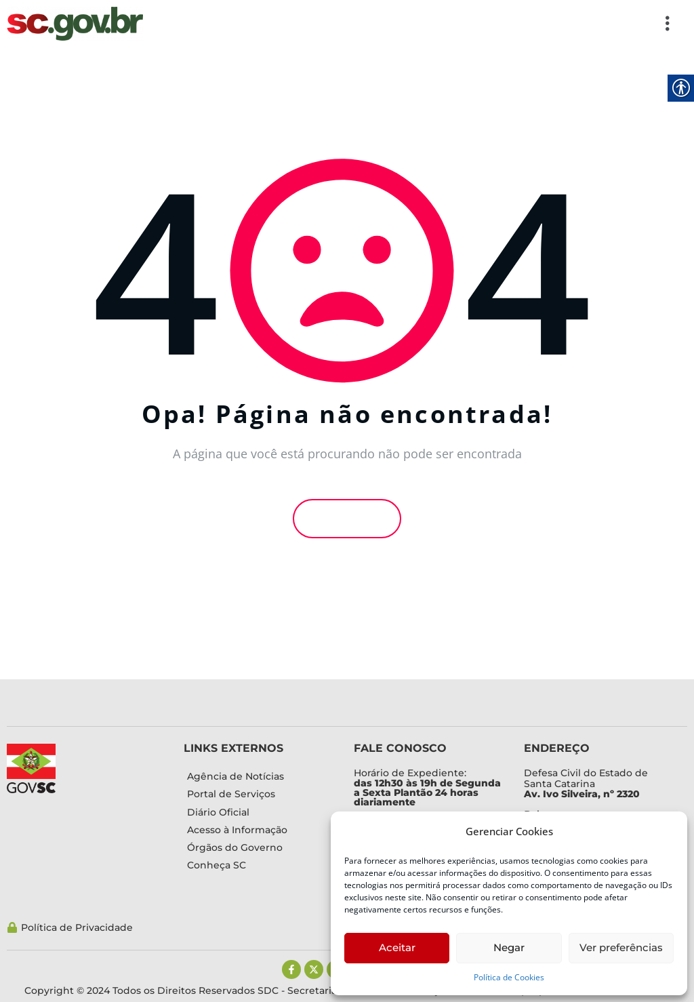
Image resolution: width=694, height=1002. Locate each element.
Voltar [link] (347, 518)
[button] (415, 24)
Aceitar (397, 947)
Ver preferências (621, 947)
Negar (509, 947)
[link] (75, 24)
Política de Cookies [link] (509, 977)
